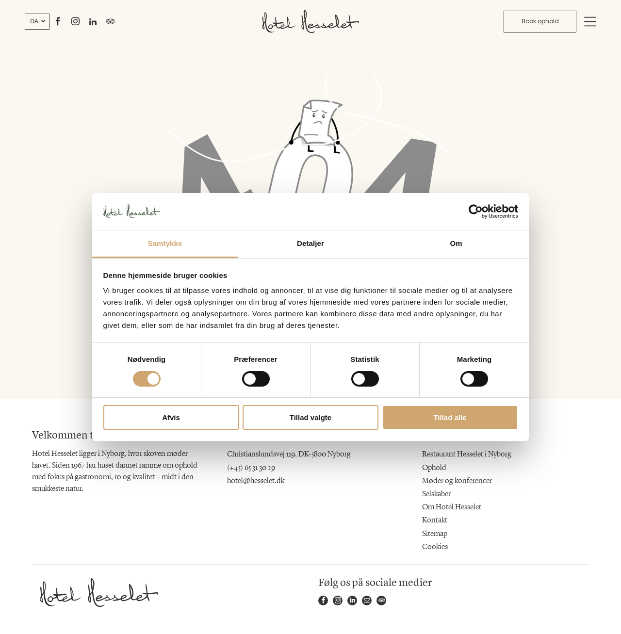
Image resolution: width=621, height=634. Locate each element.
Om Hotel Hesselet (451, 507)
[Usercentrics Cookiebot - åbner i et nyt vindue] (475, 211)
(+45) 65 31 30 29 (251, 468)
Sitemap (434, 534)
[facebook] (58, 23)
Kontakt (434, 520)
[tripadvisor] (110, 23)
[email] (367, 602)
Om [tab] (456, 243)
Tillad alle (449, 417)
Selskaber (436, 494)
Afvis (171, 417)
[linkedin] (93, 23)
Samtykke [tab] (165, 243)
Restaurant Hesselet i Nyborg (466, 454)
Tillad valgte (310, 417)
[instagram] (75, 23)
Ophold (434, 468)
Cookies (435, 547)
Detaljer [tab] (310, 243)
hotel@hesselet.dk (255, 481)
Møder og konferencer (457, 481)
